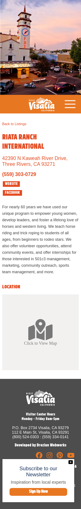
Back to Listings (14, 124)
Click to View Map (40, 332)
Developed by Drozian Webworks (41, 445)
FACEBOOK (12, 192)
